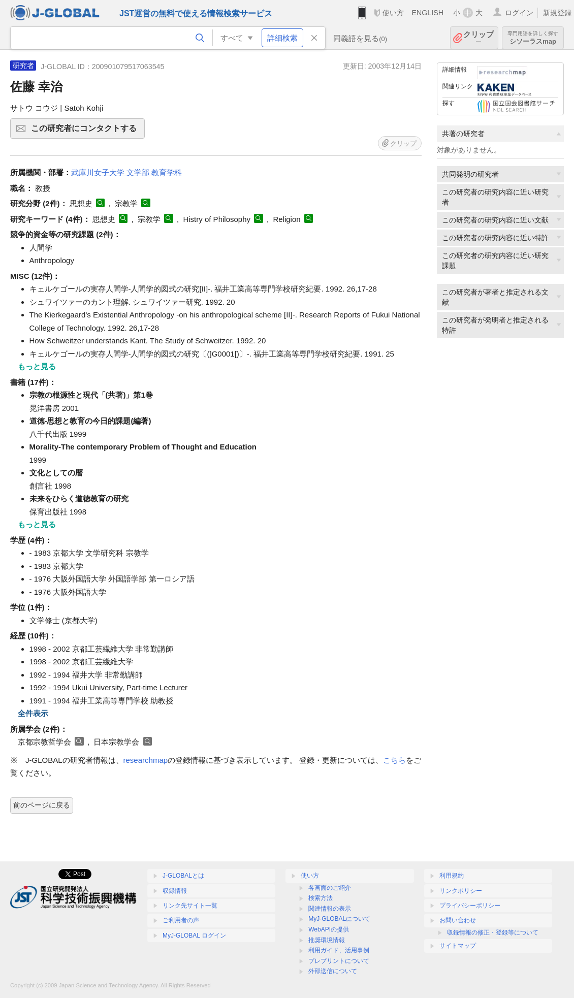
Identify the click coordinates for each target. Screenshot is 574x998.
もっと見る (37, 366)
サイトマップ (457, 945)
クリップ (478, 38)
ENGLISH (427, 13)
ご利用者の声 (181, 920)
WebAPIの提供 (328, 929)
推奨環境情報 (326, 940)
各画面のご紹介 (329, 887)
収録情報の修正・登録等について (492, 932)
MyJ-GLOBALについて (339, 918)
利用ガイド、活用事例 (338, 950)
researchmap (145, 760)
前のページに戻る (41, 805)
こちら (394, 760)
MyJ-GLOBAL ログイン (194, 935)
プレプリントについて (338, 960)
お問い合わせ (457, 920)
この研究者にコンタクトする (86, 131)
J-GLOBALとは (183, 875)
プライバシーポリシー (469, 905)
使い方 (393, 13)
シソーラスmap (532, 37)
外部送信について (332, 971)
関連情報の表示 (329, 908)
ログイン (519, 13)
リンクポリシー (460, 890)
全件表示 (33, 713)
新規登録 (557, 13)
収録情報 (175, 890)
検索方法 (320, 898)
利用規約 (451, 875)
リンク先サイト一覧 (190, 905)
